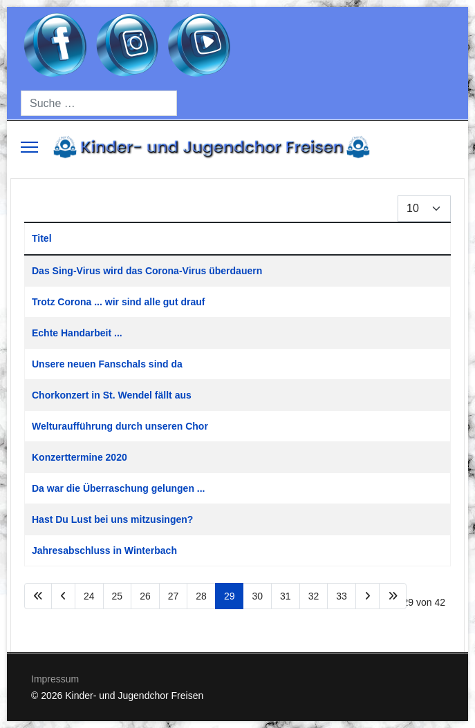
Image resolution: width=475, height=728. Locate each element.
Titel (42, 238)
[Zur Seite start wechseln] (38, 596)
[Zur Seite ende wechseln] (393, 596)
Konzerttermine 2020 (79, 457)
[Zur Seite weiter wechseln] (367, 596)
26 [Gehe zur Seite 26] (145, 596)
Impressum (55, 678)
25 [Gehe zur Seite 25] (117, 596)
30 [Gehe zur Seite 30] (257, 596)
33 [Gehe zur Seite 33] (341, 596)
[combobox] (99, 103)
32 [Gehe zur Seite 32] (313, 596)
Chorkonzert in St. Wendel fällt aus (112, 395)
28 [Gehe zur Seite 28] (201, 596)
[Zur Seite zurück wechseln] (63, 596)
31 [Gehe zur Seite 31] (285, 596)
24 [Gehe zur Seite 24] (89, 596)
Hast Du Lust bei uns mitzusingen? (112, 519)
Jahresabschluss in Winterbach (104, 550)
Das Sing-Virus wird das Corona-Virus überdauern (147, 270)
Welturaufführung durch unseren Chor (120, 426)
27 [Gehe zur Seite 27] (173, 596)
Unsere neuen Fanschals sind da (107, 364)
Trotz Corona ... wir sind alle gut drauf (118, 301)
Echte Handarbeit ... (77, 332)
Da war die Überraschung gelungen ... (118, 488)
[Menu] (29, 147)
